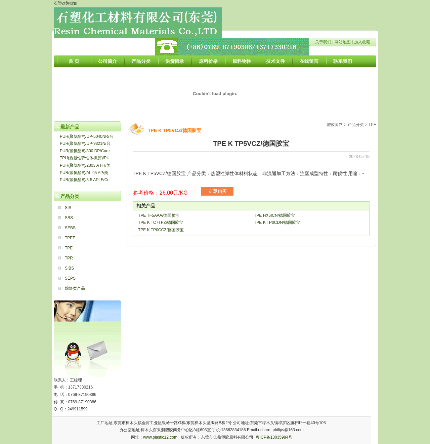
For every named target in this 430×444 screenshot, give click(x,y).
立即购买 (217, 191)
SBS (69, 217)
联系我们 (342, 61)
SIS (68, 207)
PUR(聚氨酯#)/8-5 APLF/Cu (85, 179)
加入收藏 (362, 42)
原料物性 (241, 61)
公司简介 (107, 61)
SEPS (70, 278)
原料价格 (208, 61)
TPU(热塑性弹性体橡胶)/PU (85, 158)
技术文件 (275, 61)
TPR (69, 258)
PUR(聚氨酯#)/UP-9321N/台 (85, 143)
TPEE (70, 238)
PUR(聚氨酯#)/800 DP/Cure (85, 151)
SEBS (70, 228)
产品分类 (141, 61)
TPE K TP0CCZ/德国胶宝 (161, 230)
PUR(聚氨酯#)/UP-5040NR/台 (86, 136)
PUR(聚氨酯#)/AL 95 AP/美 (84, 172)
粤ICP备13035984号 (274, 437)
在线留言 (309, 61)
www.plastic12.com (160, 437)
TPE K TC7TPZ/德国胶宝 (160, 222)
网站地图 (343, 42)
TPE (69, 248)
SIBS (69, 268)
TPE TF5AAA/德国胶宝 (158, 215)
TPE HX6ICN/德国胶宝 (274, 215)
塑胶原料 (335, 124)
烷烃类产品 (75, 288)
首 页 (74, 61)
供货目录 (174, 61)
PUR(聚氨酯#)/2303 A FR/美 (85, 165)
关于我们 (323, 42)
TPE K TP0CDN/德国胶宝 (277, 222)
